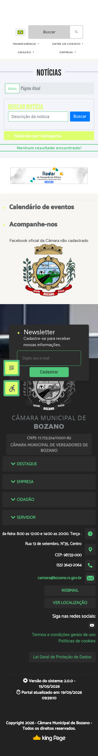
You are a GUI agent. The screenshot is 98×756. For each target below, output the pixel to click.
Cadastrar (49, 371)
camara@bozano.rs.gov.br (60, 577)
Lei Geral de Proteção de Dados (62, 656)
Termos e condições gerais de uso (64, 634)
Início (12, 88)
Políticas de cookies (76, 640)
